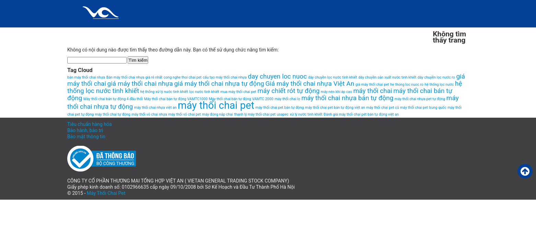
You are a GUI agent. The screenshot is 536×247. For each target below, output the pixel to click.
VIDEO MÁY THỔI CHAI (397, 32)
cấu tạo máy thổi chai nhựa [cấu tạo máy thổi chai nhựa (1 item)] (225, 77)
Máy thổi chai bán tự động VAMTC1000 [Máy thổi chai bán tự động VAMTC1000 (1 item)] (176, 99)
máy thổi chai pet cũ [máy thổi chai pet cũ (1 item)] (382, 107)
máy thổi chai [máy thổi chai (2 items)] (372, 91)
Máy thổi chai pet (329, 32)
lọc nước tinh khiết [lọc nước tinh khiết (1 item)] (204, 92)
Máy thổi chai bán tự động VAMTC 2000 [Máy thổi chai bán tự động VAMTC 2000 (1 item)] (241, 99)
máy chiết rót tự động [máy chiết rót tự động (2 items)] (288, 91)
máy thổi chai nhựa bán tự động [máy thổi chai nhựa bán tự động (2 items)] (347, 98)
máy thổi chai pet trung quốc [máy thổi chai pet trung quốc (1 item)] (423, 107)
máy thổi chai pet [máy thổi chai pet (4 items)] (216, 105)
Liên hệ (277, 32)
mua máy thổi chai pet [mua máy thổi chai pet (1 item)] (238, 92)
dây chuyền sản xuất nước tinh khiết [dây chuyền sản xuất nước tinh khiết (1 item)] (387, 77)
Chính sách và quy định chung (116, 32)
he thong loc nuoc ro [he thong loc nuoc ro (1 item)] (406, 84)
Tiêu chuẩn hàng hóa (89, 124)
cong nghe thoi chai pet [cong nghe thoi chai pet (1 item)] (182, 77)
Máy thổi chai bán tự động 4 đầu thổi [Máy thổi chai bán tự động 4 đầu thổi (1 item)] (113, 99)
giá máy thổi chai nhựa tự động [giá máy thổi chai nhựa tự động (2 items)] (219, 83)
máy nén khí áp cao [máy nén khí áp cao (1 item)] (336, 92)
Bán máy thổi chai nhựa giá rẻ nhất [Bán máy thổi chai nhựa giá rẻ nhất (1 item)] (134, 77)
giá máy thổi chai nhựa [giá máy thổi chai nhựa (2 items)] (140, 83)
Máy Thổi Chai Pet (106, 193)
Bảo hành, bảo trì (85, 130)
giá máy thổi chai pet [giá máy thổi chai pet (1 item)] (372, 84)
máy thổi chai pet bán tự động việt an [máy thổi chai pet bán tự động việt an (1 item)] (335, 107)
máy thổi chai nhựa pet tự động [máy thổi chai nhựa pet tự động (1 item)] (420, 99)
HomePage (233, 32)
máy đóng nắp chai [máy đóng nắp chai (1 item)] (217, 114)
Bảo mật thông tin (86, 136)
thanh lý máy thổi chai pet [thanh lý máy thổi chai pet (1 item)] (255, 114)
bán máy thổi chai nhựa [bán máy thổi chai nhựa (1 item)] (86, 77)
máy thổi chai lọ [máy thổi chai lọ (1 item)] (287, 99)
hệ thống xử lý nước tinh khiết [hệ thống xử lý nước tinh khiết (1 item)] (164, 92)
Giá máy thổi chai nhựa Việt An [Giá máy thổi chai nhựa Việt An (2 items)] (309, 83)
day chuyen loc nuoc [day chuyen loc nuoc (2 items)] (277, 76)
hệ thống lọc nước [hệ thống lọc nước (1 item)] (439, 84)
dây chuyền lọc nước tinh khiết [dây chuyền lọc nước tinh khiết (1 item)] (332, 77)
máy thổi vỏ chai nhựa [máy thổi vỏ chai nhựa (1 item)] (149, 114)
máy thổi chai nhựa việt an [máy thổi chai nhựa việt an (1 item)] (155, 107)
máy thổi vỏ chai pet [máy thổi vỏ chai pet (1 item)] (184, 114)
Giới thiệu (187, 32)
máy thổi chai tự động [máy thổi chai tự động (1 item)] (112, 114)
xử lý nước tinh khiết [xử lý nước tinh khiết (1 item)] (306, 114)
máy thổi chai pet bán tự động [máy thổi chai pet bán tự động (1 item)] (280, 107)
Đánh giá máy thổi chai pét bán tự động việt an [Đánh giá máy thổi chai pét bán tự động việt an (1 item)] (361, 114)
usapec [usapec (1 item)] (283, 114)
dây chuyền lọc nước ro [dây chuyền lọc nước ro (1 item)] (436, 77)
